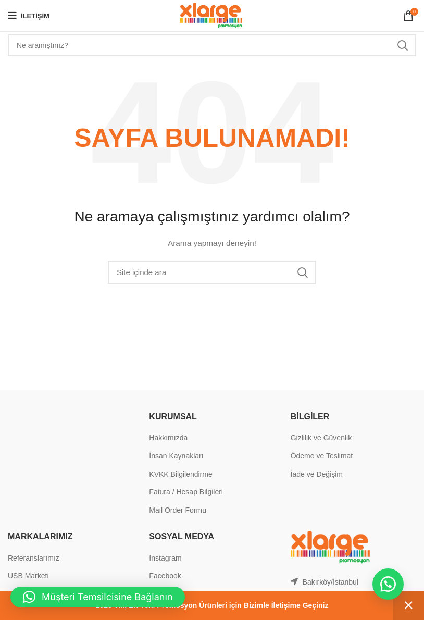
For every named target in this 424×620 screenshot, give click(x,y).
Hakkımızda (168, 437)
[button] (387, 583)
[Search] (212, 45)
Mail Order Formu (177, 510)
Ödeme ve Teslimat (322, 456)
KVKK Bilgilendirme (180, 474)
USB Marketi (28, 576)
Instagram (165, 558)
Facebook (165, 576)
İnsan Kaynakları (176, 456)
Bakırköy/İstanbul (330, 582)
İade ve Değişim (317, 474)
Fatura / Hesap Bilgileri (186, 492)
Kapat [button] (408, 605)
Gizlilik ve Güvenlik (321, 437)
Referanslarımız (33, 558)
